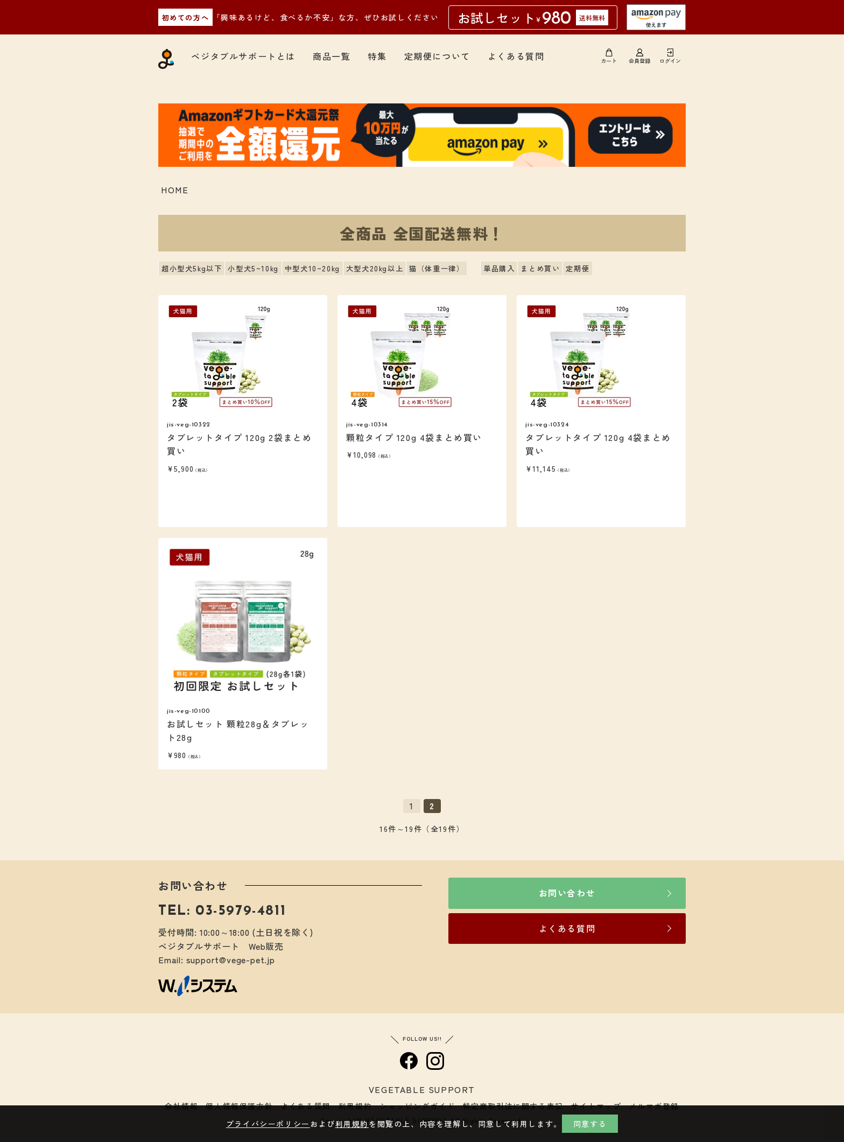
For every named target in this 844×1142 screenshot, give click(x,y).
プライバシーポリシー (268, 1123)
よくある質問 (516, 56)
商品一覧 (331, 56)
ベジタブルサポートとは (243, 56)
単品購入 (499, 268)
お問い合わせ (567, 892)
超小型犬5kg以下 (191, 268)
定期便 (577, 268)
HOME (174, 189)
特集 (377, 56)
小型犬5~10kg (253, 268)
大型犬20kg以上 (374, 268)
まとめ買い (540, 268)
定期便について (437, 56)
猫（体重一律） (436, 268)
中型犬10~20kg (312, 268)
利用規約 (352, 1123)
